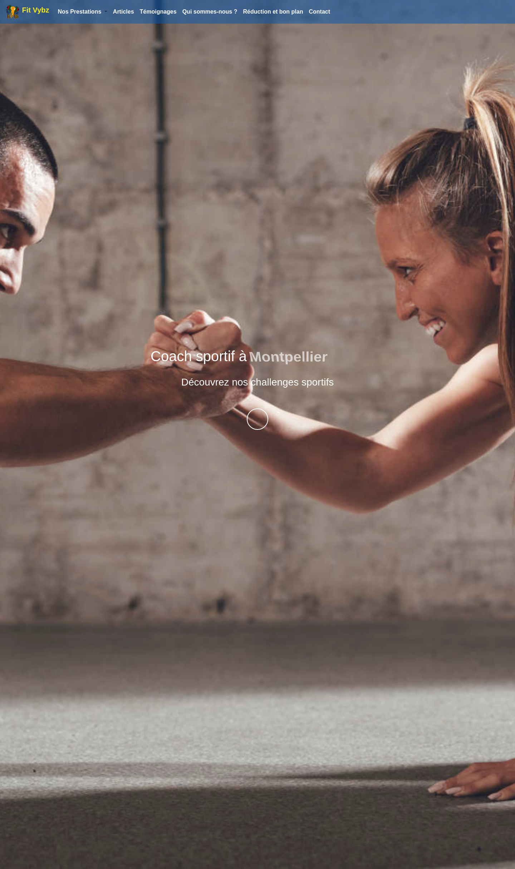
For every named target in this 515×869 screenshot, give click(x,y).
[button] (82, 12)
